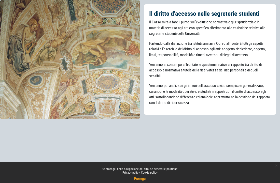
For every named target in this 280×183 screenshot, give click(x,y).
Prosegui (140, 178)
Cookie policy (149, 172)
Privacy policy (131, 172)
